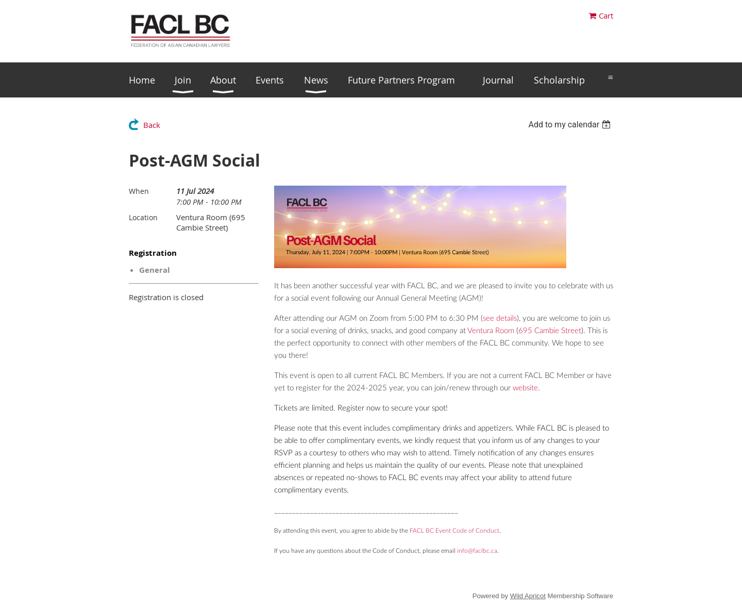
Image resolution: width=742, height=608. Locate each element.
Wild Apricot (528, 596)
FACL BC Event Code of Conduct (454, 531)
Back (151, 125)
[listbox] (570, 124)
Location (143, 217)
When (139, 191)
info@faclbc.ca (477, 551)
